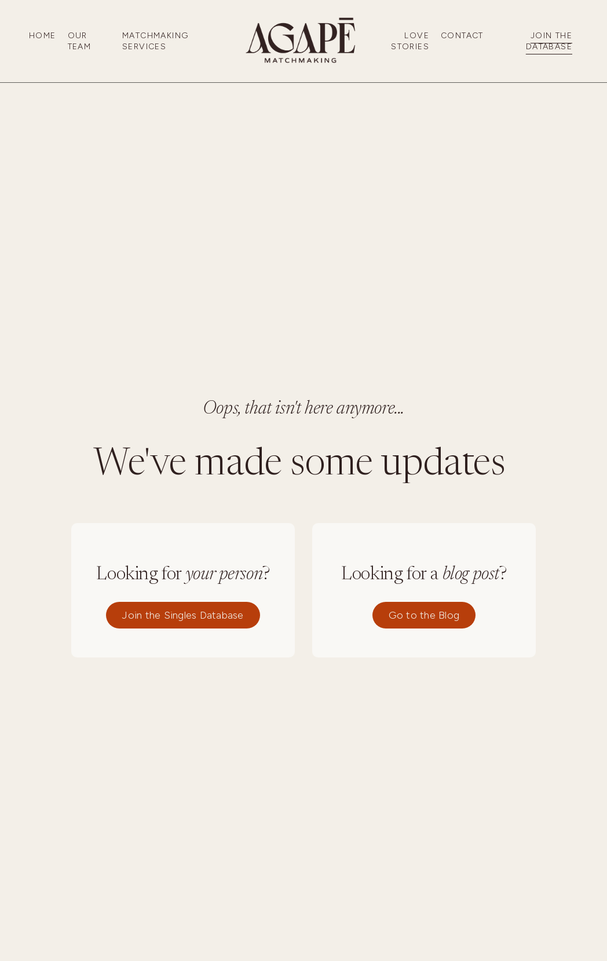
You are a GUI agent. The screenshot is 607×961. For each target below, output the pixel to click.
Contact (462, 36)
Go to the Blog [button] (424, 615)
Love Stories (410, 41)
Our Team (80, 41)
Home (42, 36)
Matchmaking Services (155, 41)
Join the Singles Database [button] (182, 615)
